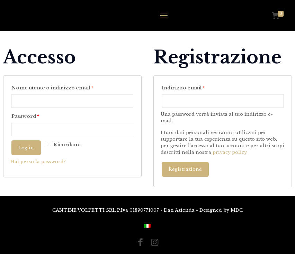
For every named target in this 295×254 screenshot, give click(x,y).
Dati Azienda (179, 210)
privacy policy (230, 152)
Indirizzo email (183, 88)
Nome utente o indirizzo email (52, 88)
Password (25, 116)
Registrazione (185, 169)
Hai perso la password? (38, 162)
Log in (26, 148)
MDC (237, 210)
